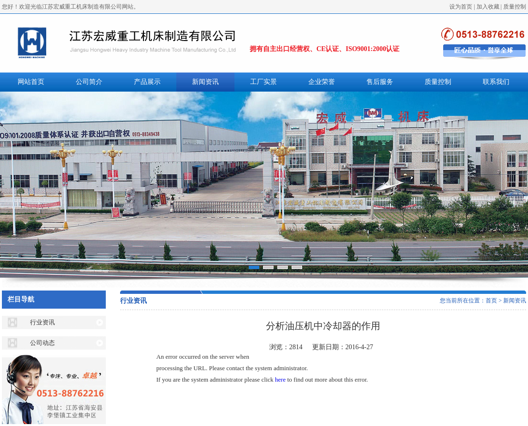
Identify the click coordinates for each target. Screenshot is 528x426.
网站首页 (31, 81)
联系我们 (496, 81)
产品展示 (147, 81)
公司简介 (89, 81)
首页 (491, 300)
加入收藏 (488, 6)
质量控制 (514, 6)
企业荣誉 (321, 81)
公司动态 (42, 342)
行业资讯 (42, 322)
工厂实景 (263, 81)
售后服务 (379, 81)
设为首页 (460, 6)
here (280, 379)
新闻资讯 (205, 81)
